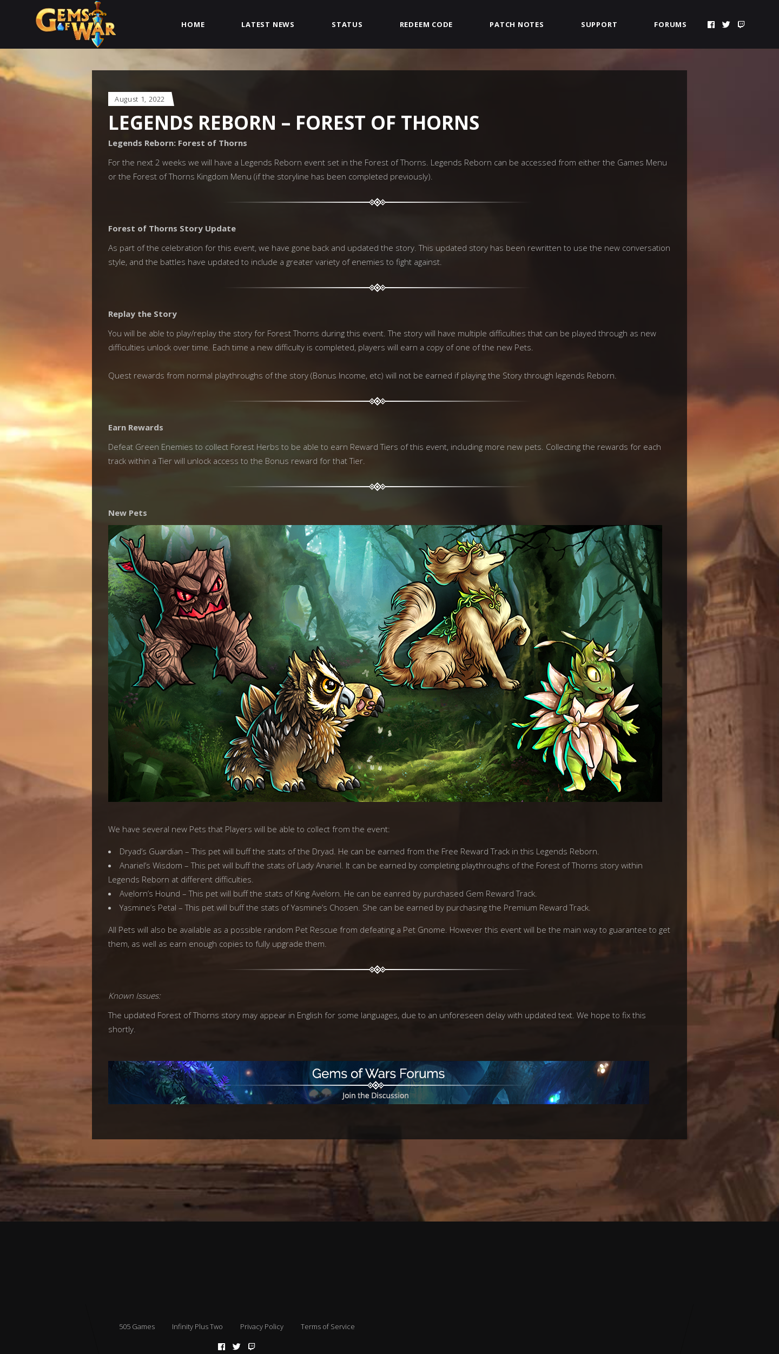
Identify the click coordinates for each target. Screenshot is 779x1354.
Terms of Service (328, 1326)
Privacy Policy (261, 1326)
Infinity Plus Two (197, 1326)
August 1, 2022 (140, 99)
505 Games (137, 1326)
